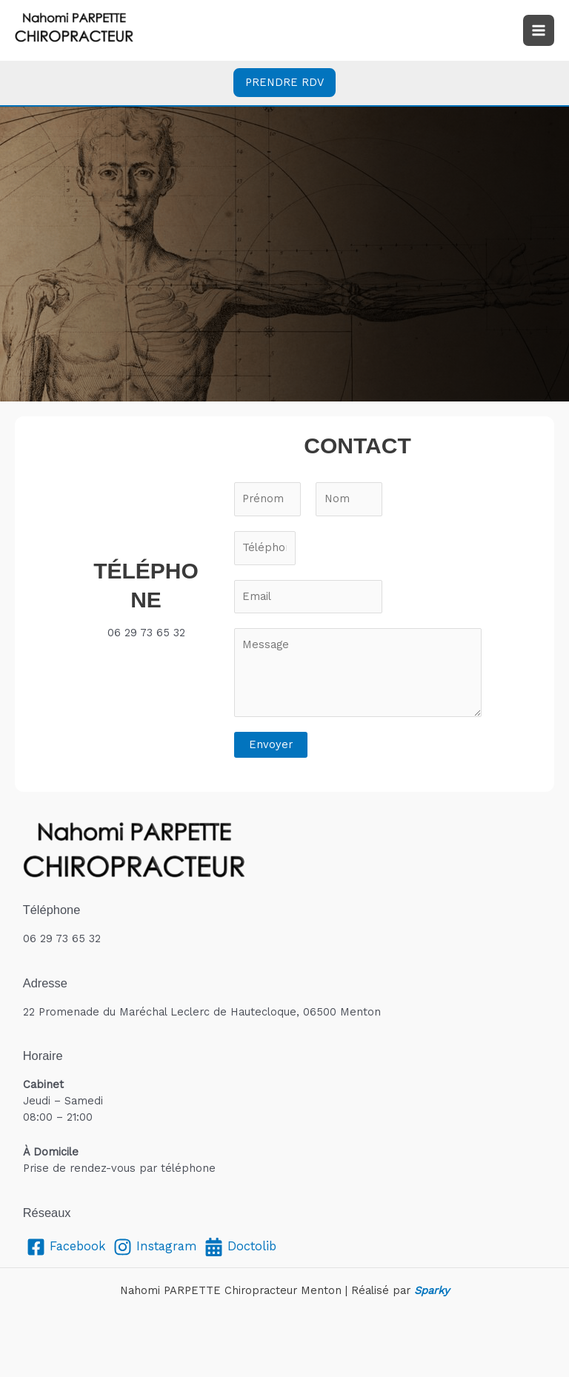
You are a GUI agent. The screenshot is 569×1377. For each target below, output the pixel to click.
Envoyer (271, 744)
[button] (284, 82)
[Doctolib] (240, 1247)
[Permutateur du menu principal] (538, 30)
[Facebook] (66, 1247)
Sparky (432, 1290)
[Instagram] (155, 1247)
